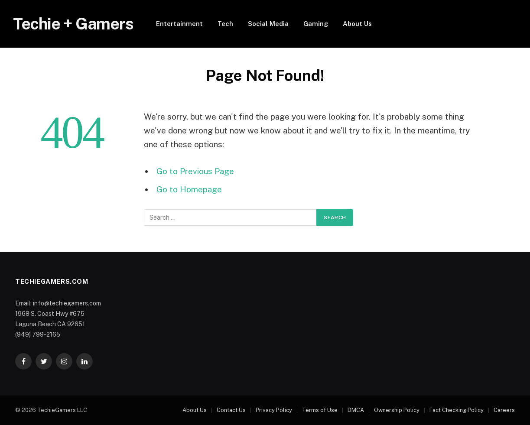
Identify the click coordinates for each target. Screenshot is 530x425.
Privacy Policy (274, 410)
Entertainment (179, 23)
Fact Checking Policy (456, 410)
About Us (357, 23)
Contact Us (231, 410)
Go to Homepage (189, 189)
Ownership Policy (396, 410)
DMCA (356, 410)
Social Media (268, 23)
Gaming (315, 23)
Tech (225, 23)
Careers (504, 410)
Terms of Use (320, 410)
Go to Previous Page (195, 171)
